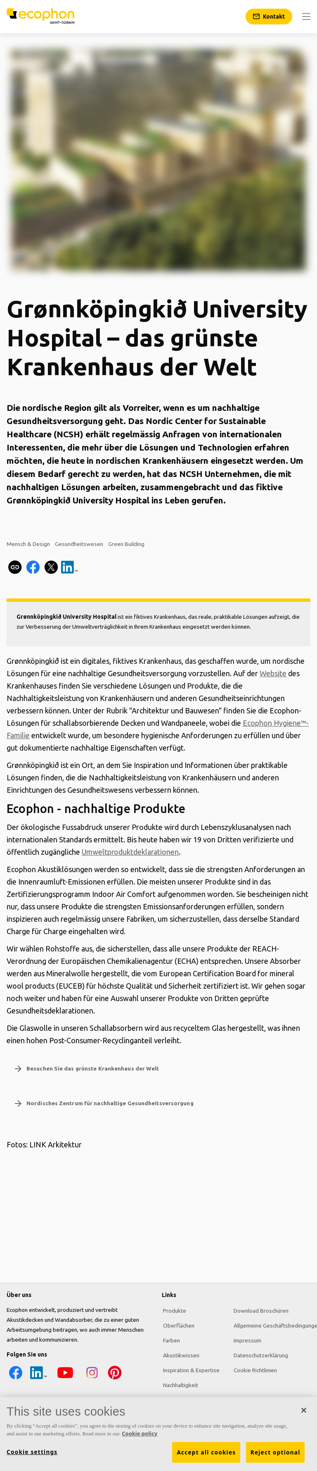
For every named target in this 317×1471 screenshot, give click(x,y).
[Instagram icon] (91, 1379)
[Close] (304, 1410)
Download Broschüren (256, 1309)
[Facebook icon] (15, 1379)
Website (273, 673)
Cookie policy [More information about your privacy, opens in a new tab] (139, 1433)
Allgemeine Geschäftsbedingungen (273, 1324)
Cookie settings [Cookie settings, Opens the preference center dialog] (32, 1452)
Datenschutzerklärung (256, 1354)
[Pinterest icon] (114, 1379)
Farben (170, 1339)
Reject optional (275, 1452)
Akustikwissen (180, 1354)
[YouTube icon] (64, 1379)
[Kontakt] (269, 16)
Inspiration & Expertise (190, 1369)
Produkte (173, 1309)
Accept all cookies (206, 1452)
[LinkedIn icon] (37, 1379)
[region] (158, 1434)
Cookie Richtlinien (251, 1369)
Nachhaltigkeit (179, 1384)
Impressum (243, 1339)
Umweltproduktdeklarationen (131, 852)
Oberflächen (177, 1324)
